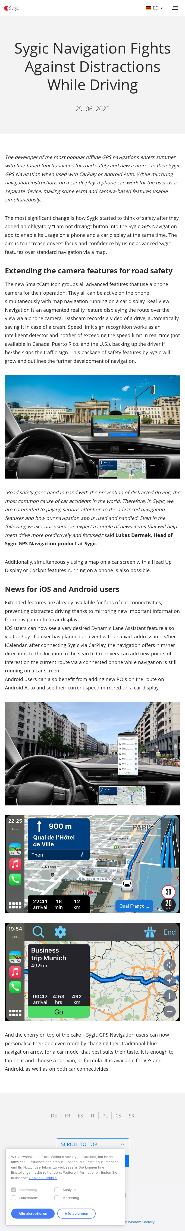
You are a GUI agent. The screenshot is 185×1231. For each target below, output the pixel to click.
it (93, 1115)
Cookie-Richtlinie (43, 1178)
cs (118, 1115)
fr (67, 1115)
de (54, 1115)
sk (131, 1115)
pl (105, 1115)
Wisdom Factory (141, 1222)
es (80, 1115)
